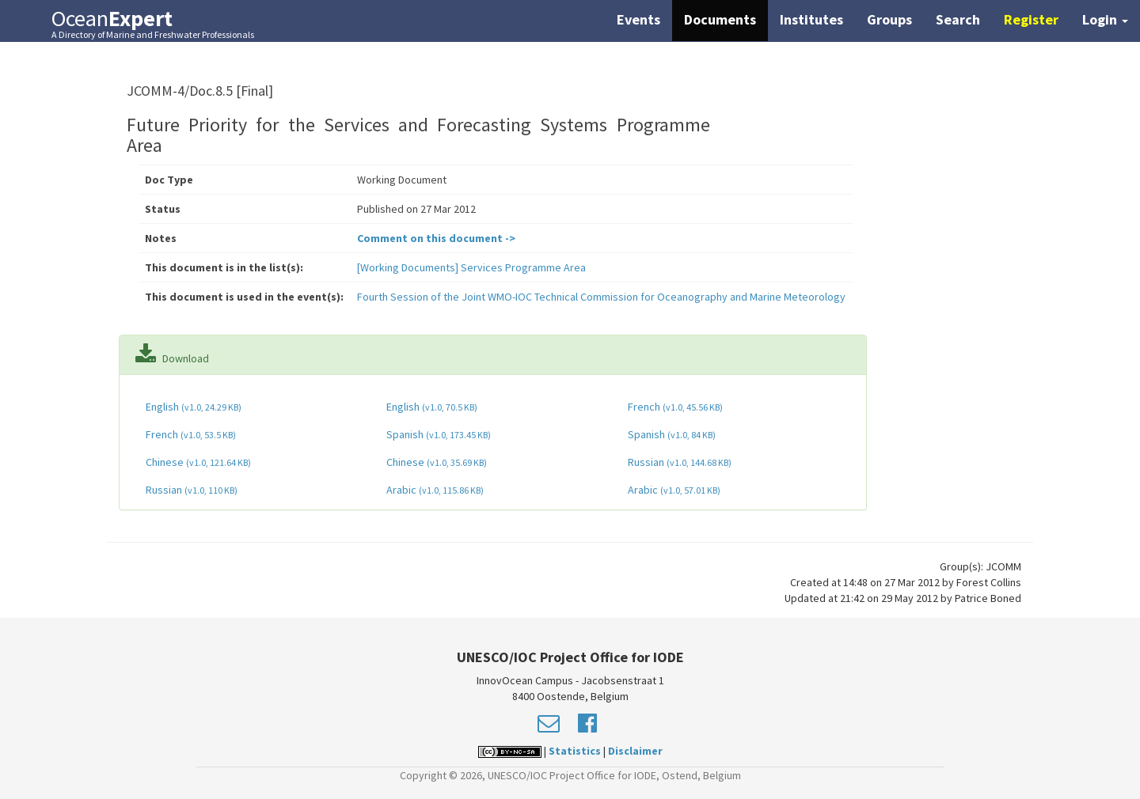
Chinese (197, 462)
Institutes (811, 19)
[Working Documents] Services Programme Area (471, 267)
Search (958, 19)
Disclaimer (635, 751)
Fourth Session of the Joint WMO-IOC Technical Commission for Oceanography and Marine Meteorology (601, 297)
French (674, 407)
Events (638, 19)
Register (1031, 19)
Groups (889, 19)
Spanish (437, 434)
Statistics (575, 751)
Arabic (434, 490)
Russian (678, 462)
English (192, 407)
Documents (720, 19)
